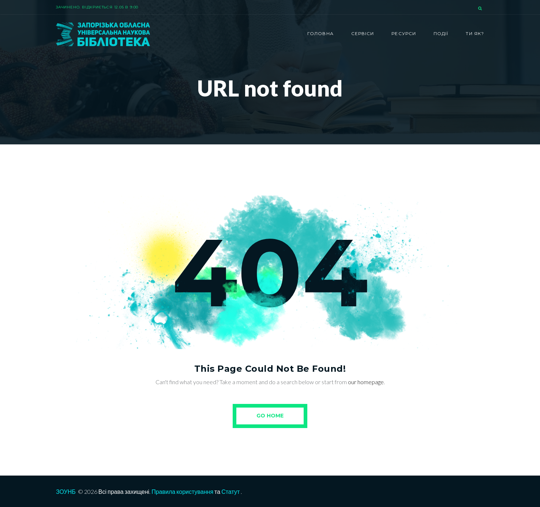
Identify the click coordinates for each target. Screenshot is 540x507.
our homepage (366, 381)
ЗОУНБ (66, 491)
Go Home (270, 415)
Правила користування (182, 491)
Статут (230, 491)
